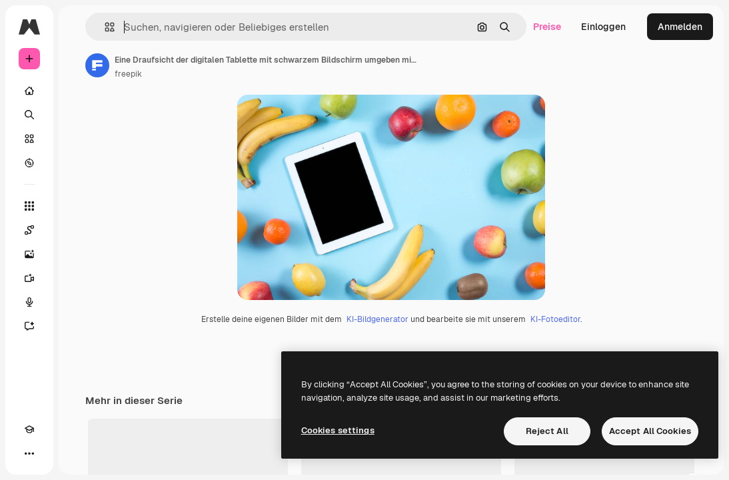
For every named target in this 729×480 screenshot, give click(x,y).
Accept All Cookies (650, 431)
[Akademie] (29, 429)
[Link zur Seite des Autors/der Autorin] (97, 65)
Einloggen (603, 27)
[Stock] (29, 138)
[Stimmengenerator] (29, 302)
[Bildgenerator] (29, 254)
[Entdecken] (29, 162)
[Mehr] (29, 453)
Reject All (547, 431)
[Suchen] (29, 114)
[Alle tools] (29, 206)
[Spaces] (29, 230)
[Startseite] (29, 90)
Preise (547, 27)
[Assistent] (29, 326)
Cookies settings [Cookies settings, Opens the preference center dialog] (337, 430)
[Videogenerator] (29, 278)
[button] (104, 27)
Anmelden (680, 27)
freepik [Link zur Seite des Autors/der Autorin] (128, 74)
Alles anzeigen (665, 467)
